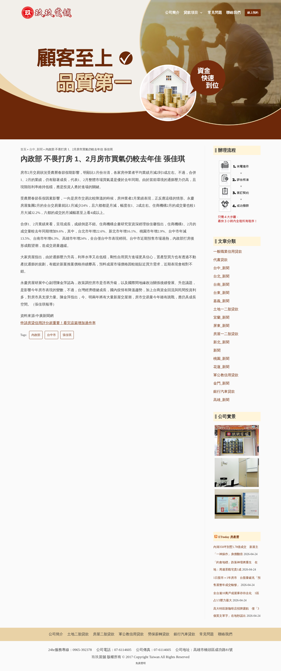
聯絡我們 (232, 13)
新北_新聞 (221, 342)
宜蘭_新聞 (221, 317)
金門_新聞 (221, 383)
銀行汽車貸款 (224, 392)
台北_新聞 (221, 276)
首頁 (23, 149)
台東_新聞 (221, 293)
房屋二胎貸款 (103, 634)
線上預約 (252, 12)
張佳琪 (67, 335)
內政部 (35, 335)
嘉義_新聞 (221, 301)
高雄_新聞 (221, 400)
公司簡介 (171, 13)
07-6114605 (123, 650)
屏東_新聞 (221, 326)
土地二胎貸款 (78, 634)
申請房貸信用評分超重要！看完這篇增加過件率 (58, 323)
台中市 (51, 335)
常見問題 (214, 13)
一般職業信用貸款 (227, 252)
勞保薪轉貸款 (158, 634)
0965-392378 (82, 650)
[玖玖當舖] (47, 12)
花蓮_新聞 (221, 367)
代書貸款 (220, 260)
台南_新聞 (221, 285)
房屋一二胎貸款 (225, 334)
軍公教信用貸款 (225, 375)
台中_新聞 (36, 149)
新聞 (216, 350)
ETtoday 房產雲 (228, 537)
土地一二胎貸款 (225, 309)
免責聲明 (141, 663)
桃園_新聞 (221, 359)
